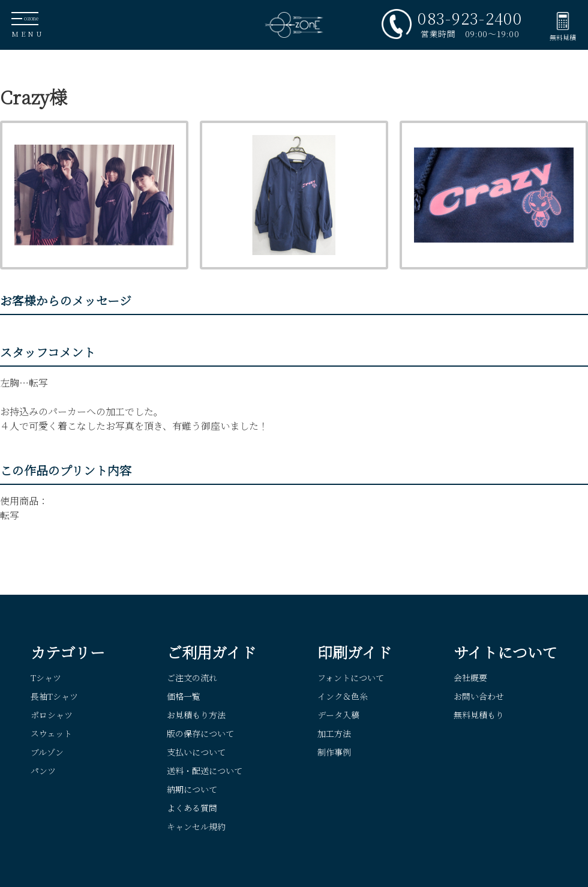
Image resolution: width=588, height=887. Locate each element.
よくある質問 (192, 808)
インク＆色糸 (342, 696)
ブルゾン (47, 752)
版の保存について (200, 733)
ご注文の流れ (192, 678)
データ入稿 (338, 715)
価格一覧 (183, 696)
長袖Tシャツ (54, 696)
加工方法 (334, 733)
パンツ (43, 771)
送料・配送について (204, 771)
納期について (192, 789)
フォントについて (350, 678)
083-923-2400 (470, 18)
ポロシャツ (52, 715)
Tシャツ (46, 678)
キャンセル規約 (196, 826)
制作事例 (334, 752)
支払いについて (196, 752)
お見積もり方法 (196, 715)
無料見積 (563, 37)
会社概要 (470, 678)
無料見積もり (479, 715)
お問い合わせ (479, 696)
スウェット (51, 733)
